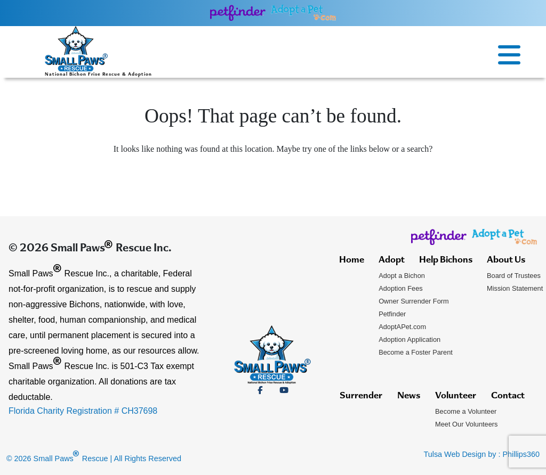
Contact (508, 396)
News (408, 396)
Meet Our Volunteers (466, 424)
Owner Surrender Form (414, 301)
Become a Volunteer (465, 411)
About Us (506, 260)
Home (351, 260)
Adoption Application (409, 339)
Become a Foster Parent (416, 352)
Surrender (361, 396)
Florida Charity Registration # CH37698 (83, 410)
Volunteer (455, 396)
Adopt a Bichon (402, 276)
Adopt (392, 260)
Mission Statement (515, 288)
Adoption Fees (401, 288)
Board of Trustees (514, 276)
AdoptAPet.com (402, 327)
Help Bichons (445, 260)
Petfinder (392, 314)
